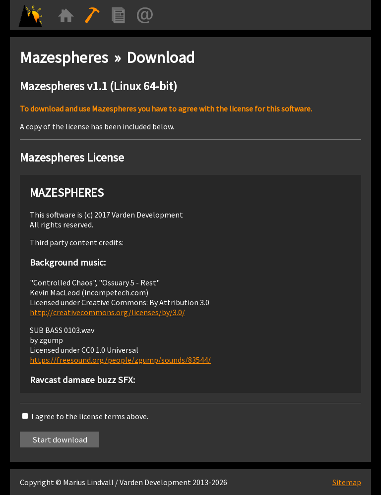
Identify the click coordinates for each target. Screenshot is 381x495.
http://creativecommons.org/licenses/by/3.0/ (107, 312)
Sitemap (346, 482)
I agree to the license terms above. (89, 416)
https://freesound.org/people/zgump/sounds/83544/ (120, 360)
